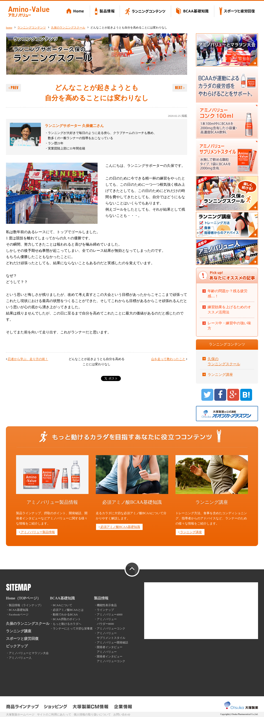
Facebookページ (18, 614)
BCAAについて (62, 605)
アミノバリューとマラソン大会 (29, 653)
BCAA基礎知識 (192, 11)
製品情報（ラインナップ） (26, 605)
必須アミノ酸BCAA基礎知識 (119, 527)
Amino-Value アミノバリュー (28, 11)
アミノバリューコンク (111, 628)
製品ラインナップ (23, 706)
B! (246, 395)
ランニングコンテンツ (145, 11)
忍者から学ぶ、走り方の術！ (28, 359)
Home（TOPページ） (23, 598)
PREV (13, 87)
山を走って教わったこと (168, 359)
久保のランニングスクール (68, 27)
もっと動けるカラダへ (67, 623)
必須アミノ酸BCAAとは (68, 609)
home (9, 27)
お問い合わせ (121, 714)
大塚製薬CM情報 (90, 706)
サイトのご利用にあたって (54, 714)
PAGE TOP (132, 569)
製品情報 (105, 11)
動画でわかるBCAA (65, 614)
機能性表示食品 (107, 605)
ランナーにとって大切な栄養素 (73, 628)
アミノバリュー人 (20, 657)
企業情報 (123, 706)
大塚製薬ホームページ (20, 714)
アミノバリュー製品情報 (37, 532)
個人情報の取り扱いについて (92, 714)
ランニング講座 (220, 374)
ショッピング (55, 706)
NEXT (180, 87)
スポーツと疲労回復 (236, 11)
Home (76, 11)
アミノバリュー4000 (109, 614)
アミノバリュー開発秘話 (112, 642)
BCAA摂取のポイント (67, 619)
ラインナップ (105, 609)
